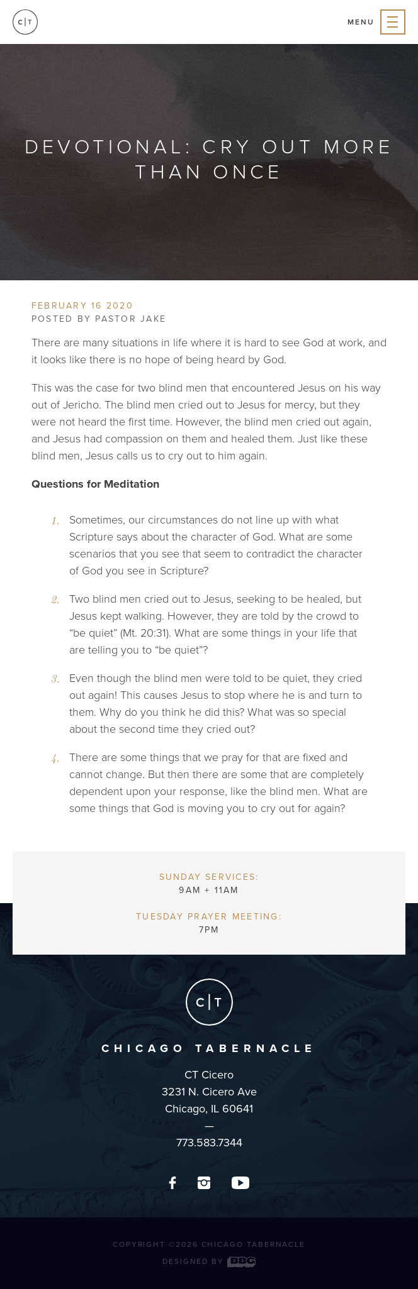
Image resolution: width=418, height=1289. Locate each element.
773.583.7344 (209, 1142)
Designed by (209, 1261)
